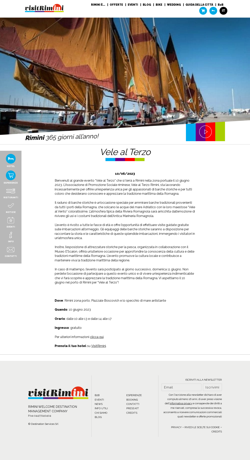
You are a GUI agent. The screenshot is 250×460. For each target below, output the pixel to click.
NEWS (99, 404)
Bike (159, 4)
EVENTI (99, 399)
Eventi (133, 4)
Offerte (117, 4)
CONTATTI (132, 404)
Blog (147, 4)
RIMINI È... (98, 4)
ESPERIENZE (134, 395)
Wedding (174, 4)
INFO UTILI (101, 408)
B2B (220, 4)
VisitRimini (98, 346)
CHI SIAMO (101, 412)
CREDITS (131, 412)
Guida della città (200, 4)
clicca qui (97, 337)
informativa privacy (181, 403)
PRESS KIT (132, 408)
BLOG (98, 417)
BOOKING (132, 399)
